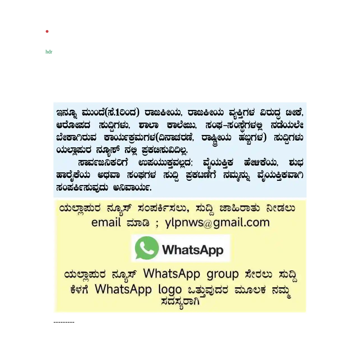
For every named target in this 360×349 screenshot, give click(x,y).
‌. (47, 27)
